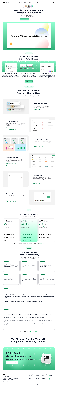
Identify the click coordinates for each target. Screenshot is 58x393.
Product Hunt (30, 331)
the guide (42, 243)
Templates (25, 2)
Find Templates (33, 19)
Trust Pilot (36, 331)
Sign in (53, 2)
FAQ (34, 2)
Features (20, 2)
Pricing (30, 2)
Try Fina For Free (25, 19)
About (38, 2)
